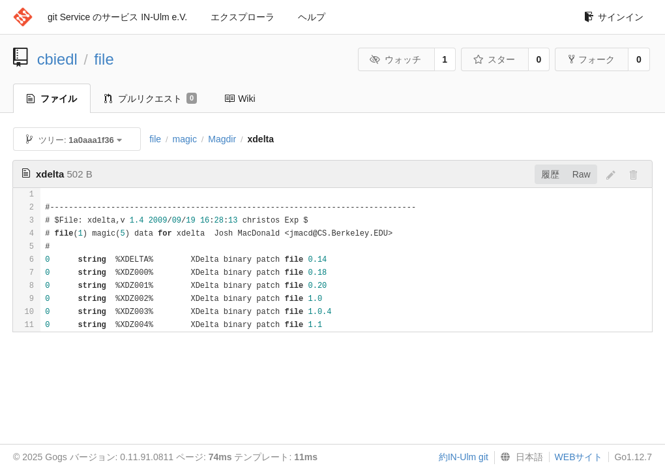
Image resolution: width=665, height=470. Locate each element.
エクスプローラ (242, 17)
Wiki (239, 98)
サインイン (613, 17)
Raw (581, 174)
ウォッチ (395, 59)
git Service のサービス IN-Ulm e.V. (117, 17)
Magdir (222, 139)
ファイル (52, 98)
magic (185, 139)
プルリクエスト (150, 98)
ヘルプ (311, 17)
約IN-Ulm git (463, 457)
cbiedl (57, 59)
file (103, 59)
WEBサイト (579, 457)
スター (494, 59)
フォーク (592, 59)
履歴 (550, 174)
